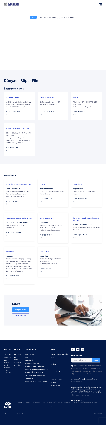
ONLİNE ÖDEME (55, 385)
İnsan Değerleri (29, 360)
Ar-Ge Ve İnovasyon (30, 354)
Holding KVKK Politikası (24, 402)
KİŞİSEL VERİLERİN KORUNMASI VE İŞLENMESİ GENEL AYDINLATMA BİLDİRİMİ (52, 402)
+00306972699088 (81, 199)
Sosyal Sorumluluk (7, 366)
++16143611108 (13, 148)
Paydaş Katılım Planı (7, 371)
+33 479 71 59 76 (46, 199)
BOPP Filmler (18, 354)
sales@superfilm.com (91, 379)
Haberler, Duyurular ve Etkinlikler (59, 354)
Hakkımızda (7, 354)
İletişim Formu (20, 310)
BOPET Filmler (16, 358)
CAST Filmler (17, 362)
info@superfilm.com (78, 379)
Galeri (52, 357)
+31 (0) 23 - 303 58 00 (15, 232)
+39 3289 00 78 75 (81, 112)
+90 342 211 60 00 (14, 112)
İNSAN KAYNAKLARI (56, 379)
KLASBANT (54, 382)
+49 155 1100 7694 (47, 112)
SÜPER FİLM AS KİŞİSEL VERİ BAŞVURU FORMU (85, 402)
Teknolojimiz (7, 357)
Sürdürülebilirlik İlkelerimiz (32, 363)
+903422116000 (20, 316)
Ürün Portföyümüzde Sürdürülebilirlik (35, 375)
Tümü (33, 17)
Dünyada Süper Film (56, 372)
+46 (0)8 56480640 (81, 235)
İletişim (52, 369)
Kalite (26, 357)
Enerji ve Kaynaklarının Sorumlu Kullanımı (36, 369)
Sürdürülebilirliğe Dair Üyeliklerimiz (34, 366)
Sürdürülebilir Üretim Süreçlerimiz (34, 372)
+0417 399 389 (46, 268)
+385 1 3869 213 (13, 201)
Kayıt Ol (96, 360)
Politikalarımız (29, 378)
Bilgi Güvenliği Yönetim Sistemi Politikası (36, 381)
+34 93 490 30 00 (46, 235)
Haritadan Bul (76, 400)
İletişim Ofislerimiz (48, 17)
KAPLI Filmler (17, 365)
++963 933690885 (14, 276)
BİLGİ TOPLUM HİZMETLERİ (57, 407)
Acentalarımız (67, 17)
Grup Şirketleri (6, 361)
